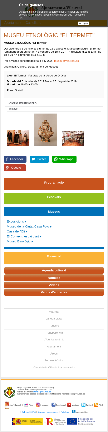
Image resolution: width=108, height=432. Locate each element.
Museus (54, 211)
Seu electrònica (54, 360)
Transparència (54, 332)
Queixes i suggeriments (48, 412)
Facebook (16, 159)
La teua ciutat (54, 318)
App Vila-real (13, 405)
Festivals (54, 197)
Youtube (73, 405)
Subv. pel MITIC (29, 412)
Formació (54, 256)
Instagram (43, 405)
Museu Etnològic (18, 241)
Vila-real (54, 311)
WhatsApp (66, 159)
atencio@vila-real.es (42, 392)
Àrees (54, 353)
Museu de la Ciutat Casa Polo (28, 226)
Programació (54, 182)
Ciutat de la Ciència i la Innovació (53, 367)
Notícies (54, 278)
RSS (98, 405)
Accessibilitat (80, 412)
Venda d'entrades (54, 292)
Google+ (17, 167)
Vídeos (54, 285)
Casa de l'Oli (16, 231)
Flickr (29, 405)
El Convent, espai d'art (23, 236)
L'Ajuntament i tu (54, 339)
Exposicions (15, 221)
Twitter (41, 159)
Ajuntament (54, 346)
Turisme (54, 325)
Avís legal (65, 412)
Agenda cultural (54, 270)
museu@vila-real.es (66, 60)
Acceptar (83, 23)
